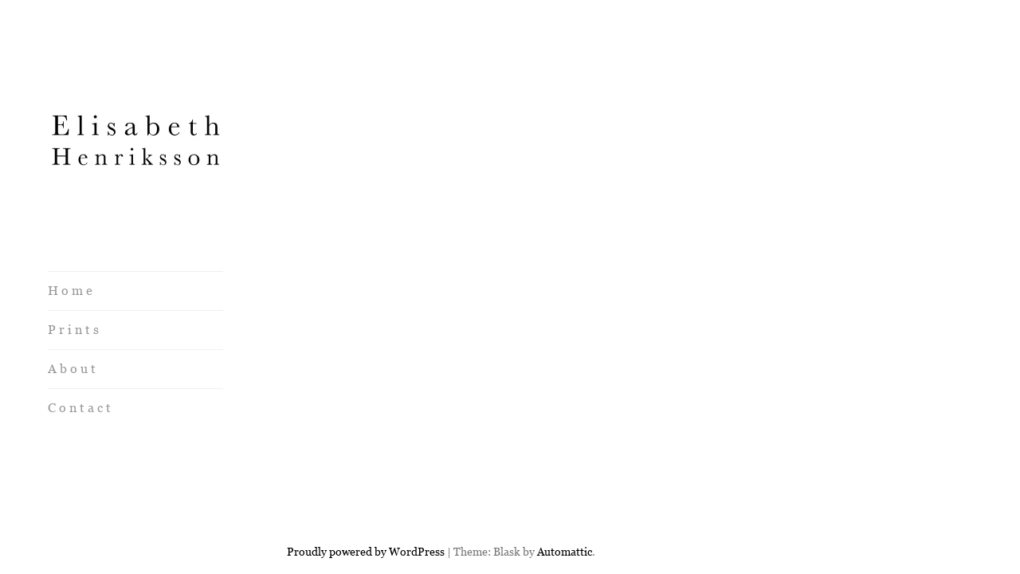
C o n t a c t (79, 407)
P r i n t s (73, 329)
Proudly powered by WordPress (366, 494)
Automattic (564, 494)
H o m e (70, 290)
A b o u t (72, 368)
